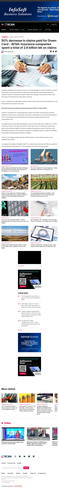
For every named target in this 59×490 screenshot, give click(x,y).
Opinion (18, 473)
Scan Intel (10, 473)
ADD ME (26, 467)
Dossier (25, 473)
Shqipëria (5, 37)
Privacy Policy (11, 463)
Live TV (54, 24)
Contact (4, 463)
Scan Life (33, 473)
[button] (54, 30)
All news (20, 330)
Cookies (19, 463)
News (3, 473)
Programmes (42, 473)
